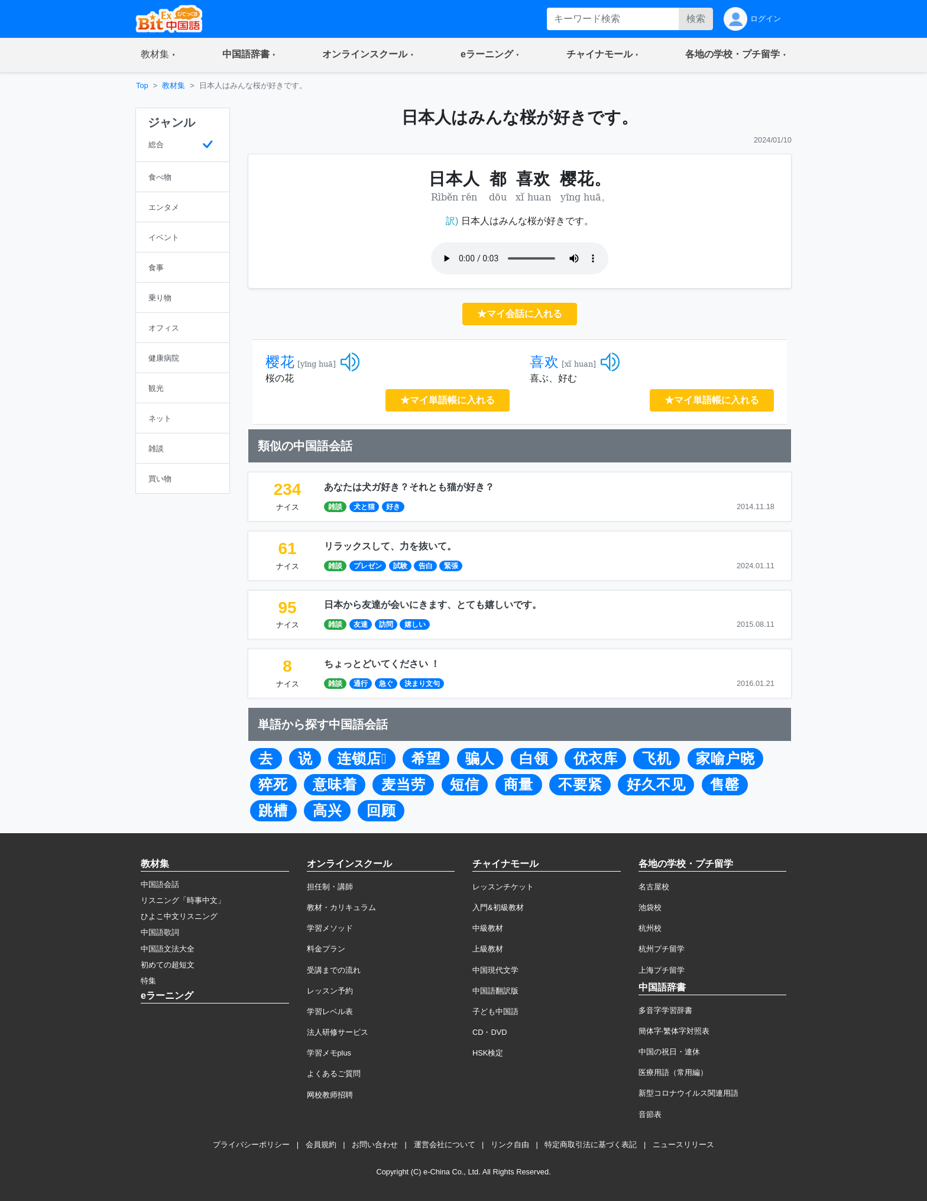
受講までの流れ (334, 970)
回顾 (381, 810)
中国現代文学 (495, 970)
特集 (148, 980)
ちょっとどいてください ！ (382, 664)
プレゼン (368, 566)
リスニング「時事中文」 (183, 900)
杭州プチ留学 (661, 948)
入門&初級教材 (498, 907)
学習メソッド (330, 928)
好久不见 (656, 784)
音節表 (650, 1114)
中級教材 (487, 928)
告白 (426, 566)
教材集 (173, 85)
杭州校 (650, 928)
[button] (158, 55)
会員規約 (321, 1144)
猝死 (273, 784)
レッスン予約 (330, 990)
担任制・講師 (330, 886)
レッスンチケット (503, 886)
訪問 (386, 624)
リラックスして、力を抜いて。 (390, 546)
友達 (361, 624)
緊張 (451, 566)
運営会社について (444, 1144)
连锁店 (362, 758)
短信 (464, 784)
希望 (426, 758)
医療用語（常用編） (673, 1072)
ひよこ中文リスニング (179, 916)
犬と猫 (364, 507)
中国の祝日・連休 (669, 1051)
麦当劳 (403, 784)
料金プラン (326, 948)
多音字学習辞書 (665, 1010)
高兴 (327, 810)
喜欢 (544, 362)
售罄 (725, 784)
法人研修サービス (337, 1032)
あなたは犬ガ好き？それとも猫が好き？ (409, 487)
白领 (534, 758)
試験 (400, 566)
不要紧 (580, 784)
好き (393, 507)
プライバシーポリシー (251, 1144)
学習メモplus (329, 1052)
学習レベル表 (330, 1011)
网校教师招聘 (330, 1094)
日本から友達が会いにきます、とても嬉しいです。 (433, 605)
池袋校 (650, 907)
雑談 (335, 507)
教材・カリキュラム (341, 907)
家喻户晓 (725, 758)
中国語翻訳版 (495, 990)
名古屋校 (653, 886)
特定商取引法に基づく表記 (590, 1144)
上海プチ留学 (661, 970)
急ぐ (386, 683)
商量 (518, 784)
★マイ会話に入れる (519, 314)
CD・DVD (489, 1032)
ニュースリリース (683, 1144)
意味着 (335, 784)
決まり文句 (422, 683)
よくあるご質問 (334, 1073)
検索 (695, 19)
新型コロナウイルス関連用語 (688, 1093)
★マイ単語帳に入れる (447, 400)
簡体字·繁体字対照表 (674, 1031)
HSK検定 (487, 1052)
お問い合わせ (375, 1144)
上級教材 (487, 948)
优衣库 (595, 758)
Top (142, 85)
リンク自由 (510, 1144)
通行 (361, 683)
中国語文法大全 (168, 948)
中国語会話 (160, 884)
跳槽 (273, 810)
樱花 (280, 362)
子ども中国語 (495, 1011)
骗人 (480, 758)
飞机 (657, 758)
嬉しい (415, 624)
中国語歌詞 (160, 932)
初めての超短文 (168, 964)
